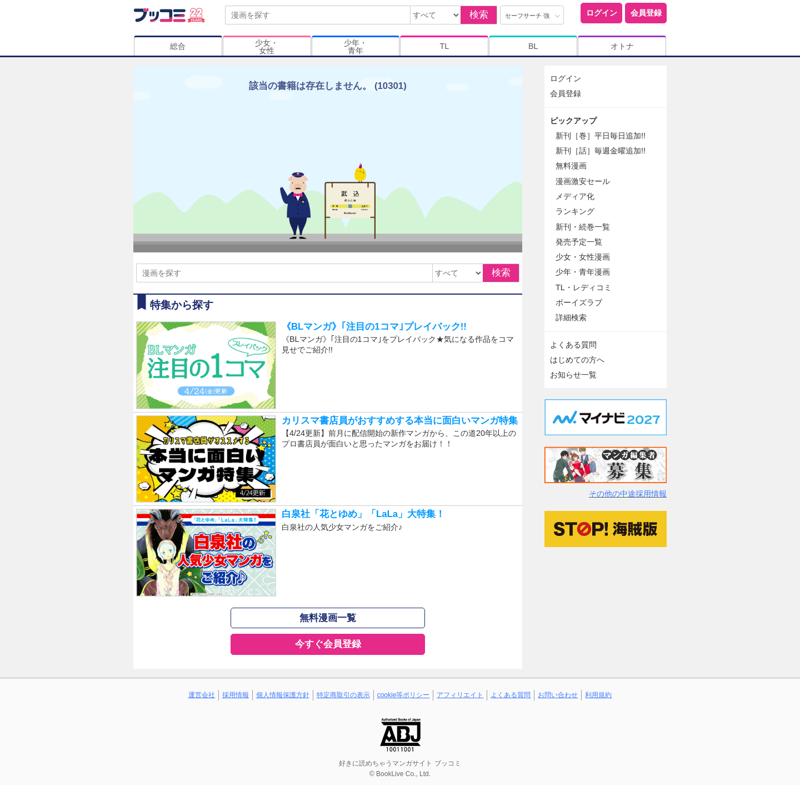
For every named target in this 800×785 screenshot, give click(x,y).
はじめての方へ (577, 359)
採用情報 (235, 695)
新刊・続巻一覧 (583, 226)
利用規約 (598, 695)
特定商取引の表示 (343, 695)
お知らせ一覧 (573, 374)
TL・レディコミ (584, 287)
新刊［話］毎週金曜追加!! (601, 150)
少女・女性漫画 (583, 256)
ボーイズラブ (579, 302)
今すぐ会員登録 (328, 644)
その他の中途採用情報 (628, 493)
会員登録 (646, 12)
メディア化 (575, 196)
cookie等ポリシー (403, 695)
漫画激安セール (583, 181)
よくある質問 (573, 344)
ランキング (575, 211)
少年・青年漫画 (583, 271)
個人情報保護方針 (282, 695)
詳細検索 (571, 317)
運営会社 (201, 695)
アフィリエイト (460, 695)
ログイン (601, 12)
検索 (478, 14)
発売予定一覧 (579, 241)
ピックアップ (573, 120)
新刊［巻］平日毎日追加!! (601, 135)
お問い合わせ (558, 695)
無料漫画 (571, 165)
